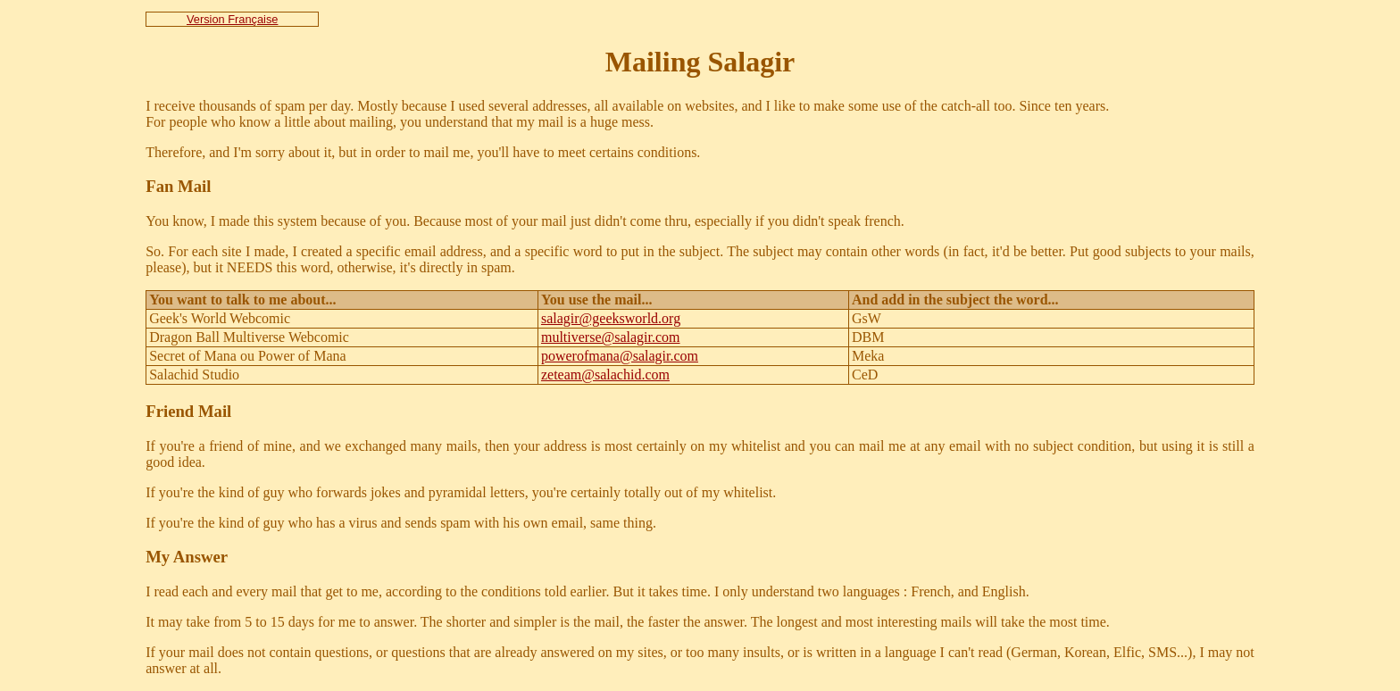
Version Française (232, 19)
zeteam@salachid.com (605, 374)
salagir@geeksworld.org (610, 318)
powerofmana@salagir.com (619, 355)
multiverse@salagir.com (610, 337)
